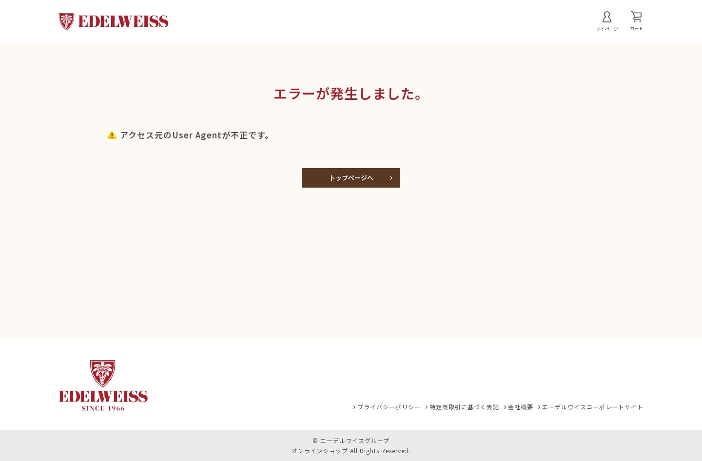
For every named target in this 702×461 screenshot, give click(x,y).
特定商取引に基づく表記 (464, 407)
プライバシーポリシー (389, 407)
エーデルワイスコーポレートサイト (593, 407)
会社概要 (520, 407)
